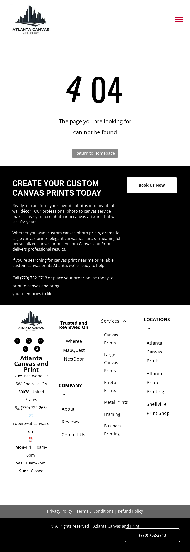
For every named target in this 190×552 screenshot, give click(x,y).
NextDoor (74, 359)
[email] (41, 341)
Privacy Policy (59, 511)
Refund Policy (130, 511)
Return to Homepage (95, 153)
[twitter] (29, 341)
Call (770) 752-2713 (29, 278)
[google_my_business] (37, 349)
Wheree (74, 341)
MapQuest (74, 350)
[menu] (179, 19)
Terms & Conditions (95, 511)
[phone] (25, 349)
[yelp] (17, 341)
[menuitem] (74, 409)
